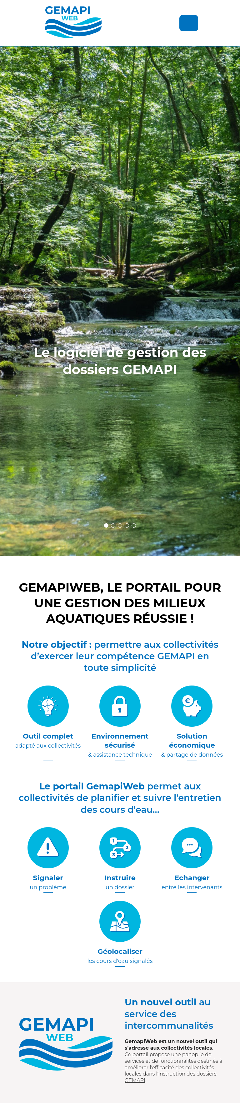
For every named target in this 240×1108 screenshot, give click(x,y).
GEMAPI (135, 1080)
